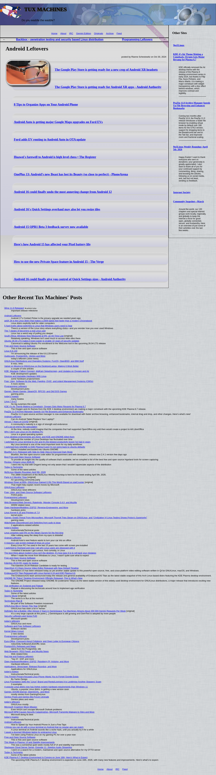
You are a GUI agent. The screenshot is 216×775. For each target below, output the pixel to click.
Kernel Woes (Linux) (14, 631)
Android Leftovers (12, 315)
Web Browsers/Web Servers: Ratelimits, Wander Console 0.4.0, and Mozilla (40, 502)
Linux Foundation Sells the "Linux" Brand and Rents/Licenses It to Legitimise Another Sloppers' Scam (52, 681)
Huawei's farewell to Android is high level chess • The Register (55, 157)
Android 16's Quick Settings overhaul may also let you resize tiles (57, 209)
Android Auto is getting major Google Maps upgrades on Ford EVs (58, 122)
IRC (71, 33)
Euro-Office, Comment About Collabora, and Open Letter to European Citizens (41, 641)
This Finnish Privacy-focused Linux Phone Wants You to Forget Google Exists (41, 676)
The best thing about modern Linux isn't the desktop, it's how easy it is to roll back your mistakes (50, 553)
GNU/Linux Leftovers (14, 487)
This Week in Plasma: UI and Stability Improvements (29, 742)
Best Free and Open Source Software (22, 457)
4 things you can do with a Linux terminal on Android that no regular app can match (44, 727)
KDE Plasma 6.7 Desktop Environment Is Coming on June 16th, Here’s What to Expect (46, 757)
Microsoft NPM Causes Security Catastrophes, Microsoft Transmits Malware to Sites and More (49, 712)
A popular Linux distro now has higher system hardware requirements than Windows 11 (46, 686)
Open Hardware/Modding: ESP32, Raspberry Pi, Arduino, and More (36, 661)
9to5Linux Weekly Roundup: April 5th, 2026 (25, 472)
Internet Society (182, 192)
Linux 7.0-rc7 (10, 401)
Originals (98, 33)
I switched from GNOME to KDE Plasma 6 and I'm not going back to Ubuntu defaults (44, 447)
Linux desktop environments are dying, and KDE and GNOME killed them (39, 437)
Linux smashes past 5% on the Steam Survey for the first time (33, 532)
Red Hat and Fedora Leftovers (18, 656)
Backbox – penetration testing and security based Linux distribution (59, 39)
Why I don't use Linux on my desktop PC (23, 431)
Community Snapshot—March (188, 201)
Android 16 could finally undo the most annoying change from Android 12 (63, 192)
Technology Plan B (13, 601)
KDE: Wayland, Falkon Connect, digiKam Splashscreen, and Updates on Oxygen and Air (46, 371)
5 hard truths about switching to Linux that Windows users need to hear (38, 325)
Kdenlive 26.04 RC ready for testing (21, 563)
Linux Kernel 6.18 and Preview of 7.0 (22, 512)
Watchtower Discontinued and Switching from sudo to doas (32, 522)
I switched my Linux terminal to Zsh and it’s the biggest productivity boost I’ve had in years (47, 442)
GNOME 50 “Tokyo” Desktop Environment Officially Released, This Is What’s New (43, 578)
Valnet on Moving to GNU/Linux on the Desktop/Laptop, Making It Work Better (41, 366)
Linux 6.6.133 (10, 351)
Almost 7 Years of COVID (16, 421)
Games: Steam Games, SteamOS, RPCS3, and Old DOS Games (35, 391)
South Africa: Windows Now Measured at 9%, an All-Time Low (34, 336)
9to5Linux (178, 45)
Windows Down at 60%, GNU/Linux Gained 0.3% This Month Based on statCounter (44, 482)
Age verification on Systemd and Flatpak (23, 585)
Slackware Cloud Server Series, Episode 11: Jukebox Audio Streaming (38, 747)
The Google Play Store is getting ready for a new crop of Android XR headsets (106, 69)
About (63, 33)
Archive (110, 33)
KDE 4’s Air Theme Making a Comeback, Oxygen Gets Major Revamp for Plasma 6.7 (189, 57)
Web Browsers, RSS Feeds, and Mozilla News (26, 651)
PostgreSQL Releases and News (20, 646)
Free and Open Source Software (19, 346)
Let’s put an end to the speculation (20, 426)
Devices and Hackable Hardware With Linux (25, 376)
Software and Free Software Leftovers (22, 626)
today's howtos (11, 396)
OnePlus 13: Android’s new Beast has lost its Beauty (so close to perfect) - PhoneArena (71, 174)
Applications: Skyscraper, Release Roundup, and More (30, 666)
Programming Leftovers (137, 39)
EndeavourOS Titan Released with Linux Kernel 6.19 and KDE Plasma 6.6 (39, 573)
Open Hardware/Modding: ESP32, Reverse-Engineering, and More (36, 507)
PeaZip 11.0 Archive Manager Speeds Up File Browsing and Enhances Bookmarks (191, 106)
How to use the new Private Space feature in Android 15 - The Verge (59, 261)
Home (54, 33)
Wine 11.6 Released (14, 308)
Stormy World (10, 596)
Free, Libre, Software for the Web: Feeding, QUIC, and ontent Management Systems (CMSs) (48, 381)
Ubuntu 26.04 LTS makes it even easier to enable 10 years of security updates (41, 341)
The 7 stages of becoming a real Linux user (25, 331)
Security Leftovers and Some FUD (20, 616)
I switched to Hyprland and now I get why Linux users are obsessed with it (39, 548)
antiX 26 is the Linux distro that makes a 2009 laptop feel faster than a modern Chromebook (48, 320)
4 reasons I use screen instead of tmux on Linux (27, 543)
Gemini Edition (83, 33)
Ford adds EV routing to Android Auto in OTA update (50, 139)
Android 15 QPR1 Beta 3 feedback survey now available (51, 227)
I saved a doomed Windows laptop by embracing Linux (30, 732)
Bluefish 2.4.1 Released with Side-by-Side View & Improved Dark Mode (38, 452)
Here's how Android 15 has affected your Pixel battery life (52, 244)
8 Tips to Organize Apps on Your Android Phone (46, 104)
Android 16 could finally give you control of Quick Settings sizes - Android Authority (70, 279)
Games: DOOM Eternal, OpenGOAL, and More (26, 692)
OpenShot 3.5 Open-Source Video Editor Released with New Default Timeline (41, 568)
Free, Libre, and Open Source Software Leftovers (28, 492)
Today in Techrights (13, 467)
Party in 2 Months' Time (15, 477)
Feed (119, 33)
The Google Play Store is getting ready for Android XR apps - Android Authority (108, 87)
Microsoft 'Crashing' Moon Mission (20, 707)
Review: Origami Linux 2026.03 (19, 462)
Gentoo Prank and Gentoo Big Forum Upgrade (26, 697)
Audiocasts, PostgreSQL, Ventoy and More (24, 356)
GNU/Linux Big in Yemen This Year (21, 606)
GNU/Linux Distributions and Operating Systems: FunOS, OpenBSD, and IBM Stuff (44, 361)
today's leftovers (12, 621)
